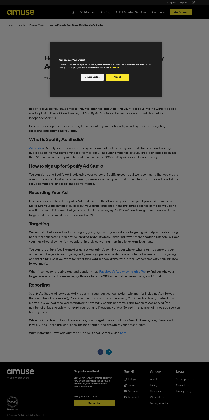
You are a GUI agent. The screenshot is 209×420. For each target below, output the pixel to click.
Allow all (117, 77)
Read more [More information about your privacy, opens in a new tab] (114, 67)
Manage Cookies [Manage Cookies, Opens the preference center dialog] (92, 77)
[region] (106, 69)
